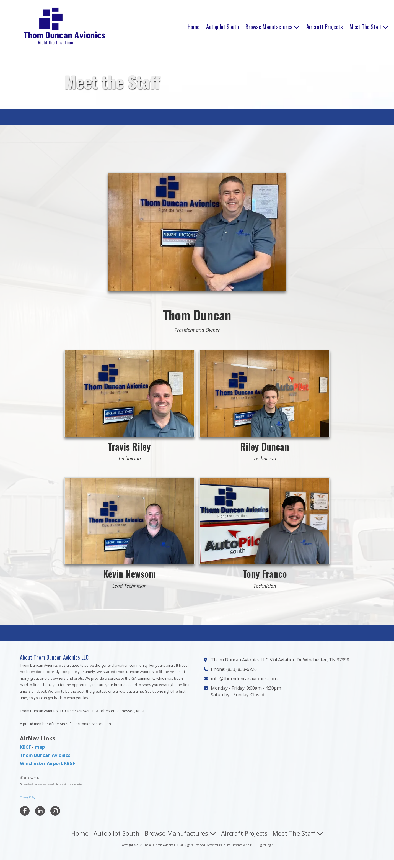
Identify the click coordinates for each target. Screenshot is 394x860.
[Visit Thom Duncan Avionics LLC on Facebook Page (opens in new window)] (25, 811)
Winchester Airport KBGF (47, 763)
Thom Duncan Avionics (45, 755)
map (40, 747)
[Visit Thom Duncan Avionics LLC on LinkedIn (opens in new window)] (40, 811)
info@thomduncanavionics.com (244, 679)
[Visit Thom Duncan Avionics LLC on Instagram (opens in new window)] (55, 811)
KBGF (25, 747)
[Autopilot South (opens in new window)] (222, 27)
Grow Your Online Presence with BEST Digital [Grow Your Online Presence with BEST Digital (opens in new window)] (236, 845)
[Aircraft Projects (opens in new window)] (324, 27)
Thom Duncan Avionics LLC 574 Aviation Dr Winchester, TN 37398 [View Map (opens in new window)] (280, 660)
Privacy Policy (27, 797)
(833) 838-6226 (241, 669)
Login (270, 845)
